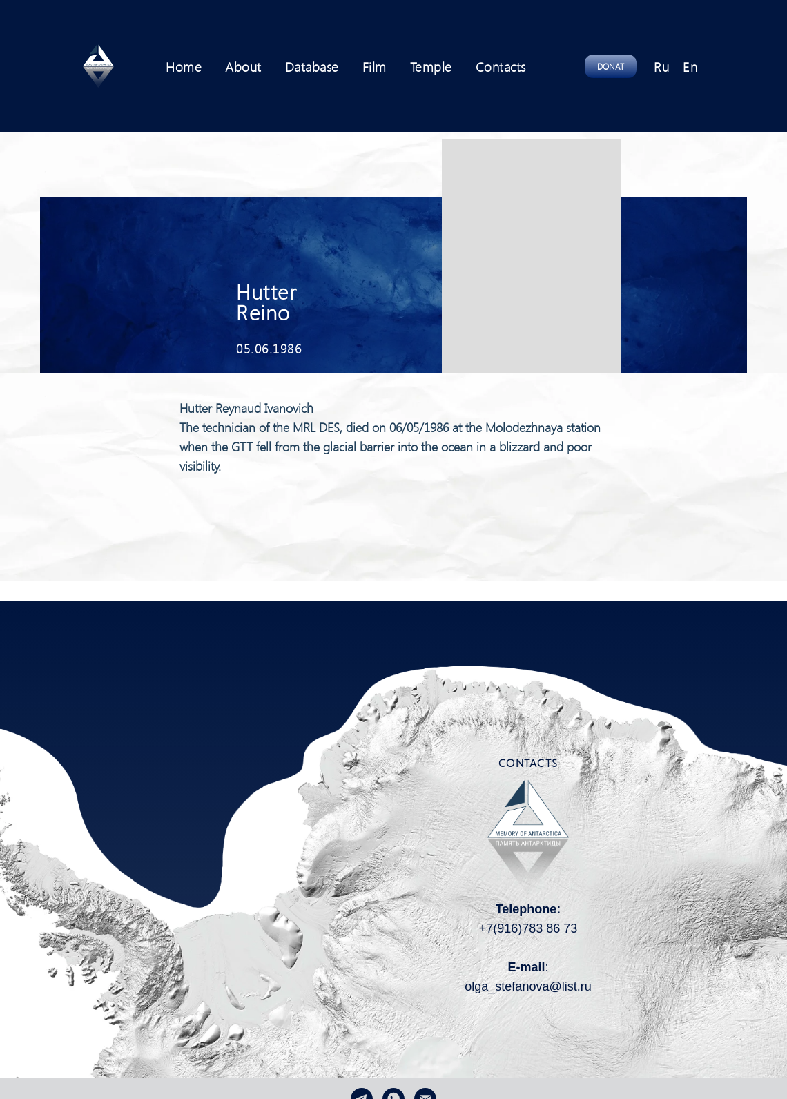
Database (312, 66)
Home (184, 66)
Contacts (501, 66)
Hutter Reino (266, 302)
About (243, 66)
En (690, 66)
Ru (661, 66)
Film (374, 66)
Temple (431, 66)
